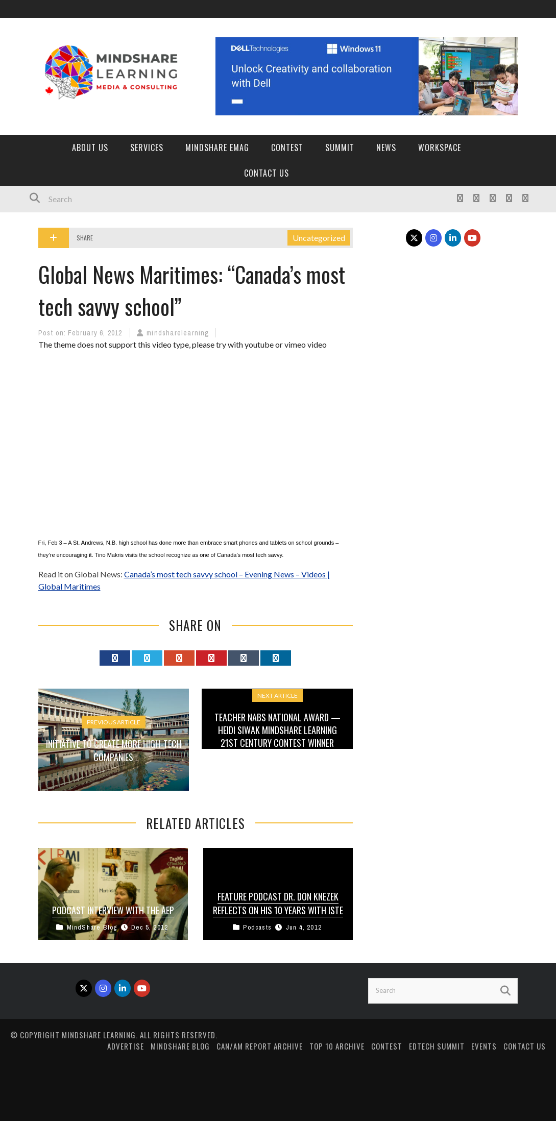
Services (146, 147)
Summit (339, 147)
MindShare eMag (217, 147)
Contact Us (266, 173)
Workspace (439, 147)
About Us (90, 147)
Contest (287, 147)
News (386, 147)
